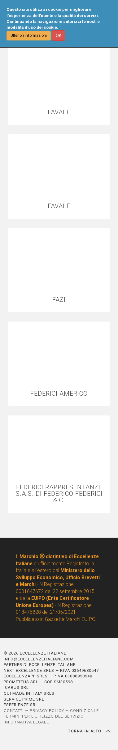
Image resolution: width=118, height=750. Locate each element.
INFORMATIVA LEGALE (26, 722)
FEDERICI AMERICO (59, 393)
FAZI (59, 300)
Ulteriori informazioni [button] (29, 35)
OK (58, 35)
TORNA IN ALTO (89, 731)
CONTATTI (14, 710)
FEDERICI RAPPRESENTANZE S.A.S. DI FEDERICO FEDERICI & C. (59, 494)
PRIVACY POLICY (47, 710)
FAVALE (59, 112)
